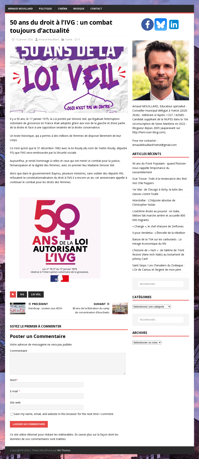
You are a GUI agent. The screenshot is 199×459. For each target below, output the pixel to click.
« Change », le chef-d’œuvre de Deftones (158, 226)
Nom (13, 380)
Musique (78, 8)
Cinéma (62, 8)
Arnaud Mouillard (48, 39)
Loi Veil (36, 294)
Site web (15, 402)
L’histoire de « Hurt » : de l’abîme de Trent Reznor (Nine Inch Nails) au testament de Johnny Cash (158, 254)
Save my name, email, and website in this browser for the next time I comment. (64, 414)
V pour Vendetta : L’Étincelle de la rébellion (158, 233)
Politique (45, 8)
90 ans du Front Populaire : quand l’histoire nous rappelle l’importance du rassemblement (159, 168)
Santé (68, 39)
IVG (22, 294)
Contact (96, 8)
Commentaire (18, 350)
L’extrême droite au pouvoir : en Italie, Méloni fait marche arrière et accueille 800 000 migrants (158, 215)
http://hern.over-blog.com (148, 132)
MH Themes (63, 450)
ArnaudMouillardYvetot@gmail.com (154, 145)
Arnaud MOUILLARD (20, 8)
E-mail (14, 391)
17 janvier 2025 (24, 39)
